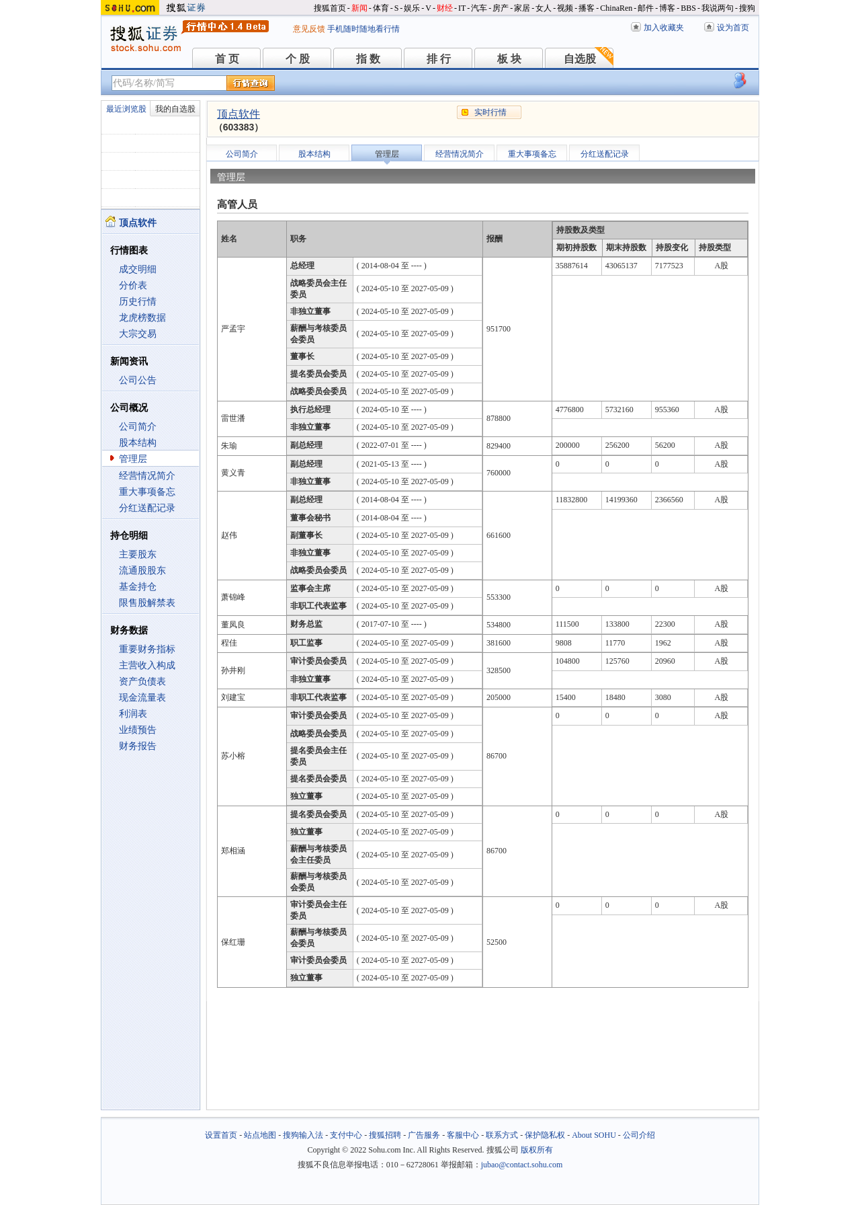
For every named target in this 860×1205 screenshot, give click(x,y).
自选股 (580, 59)
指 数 (368, 59)
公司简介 (138, 427)
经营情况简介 (147, 476)
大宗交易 (138, 334)
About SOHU (594, 1135)
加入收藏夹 (664, 27)
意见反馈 (309, 29)
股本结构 (138, 443)
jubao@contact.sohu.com (522, 1164)
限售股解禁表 (147, 603)
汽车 (479, 8)
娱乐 (412, 8)
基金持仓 (138, 587)
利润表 (133, 714)
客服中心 (463, 1135)
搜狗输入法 (303, 1135)
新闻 (359, 8)
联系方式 (502, 1135)
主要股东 (138, 554)
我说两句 (717, 8)
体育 (381, 8)
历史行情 (138, 302)
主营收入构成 (147, 665)
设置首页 (221, 1135)
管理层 (133, 459)
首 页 (227, 59)
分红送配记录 (147, 508)
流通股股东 (142, 571)
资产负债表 (142, 681)
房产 (500, 8)
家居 (522, 8)
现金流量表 (142, 698)
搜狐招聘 (385, 1135)
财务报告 (138, 746)
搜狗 (747, 8)
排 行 (439, 59)
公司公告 (138, 380)
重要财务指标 (147, 649)
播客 (586, 8)
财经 (445, 8)
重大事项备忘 (147, 492)
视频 (565, 8)
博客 (667, 8)
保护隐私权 (545, 1135)
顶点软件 (238, 114)
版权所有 (537, 1150)
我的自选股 (175, 109)
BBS (688, 8)
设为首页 (733, 27)
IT (462, 8)
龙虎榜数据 (142, 318)
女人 (543, 8)
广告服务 (424, 1135)
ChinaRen (616, 8)
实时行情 (490, 112)
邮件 (646, 8)
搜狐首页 (330, 8)
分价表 (133, 285)
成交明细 (138, 269)
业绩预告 (138, 730)
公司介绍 (639, 1135)
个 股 (298, 59)
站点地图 (260, 1135)
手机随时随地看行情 (363, 29)
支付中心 (346, 1135)
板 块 (509, 59)
